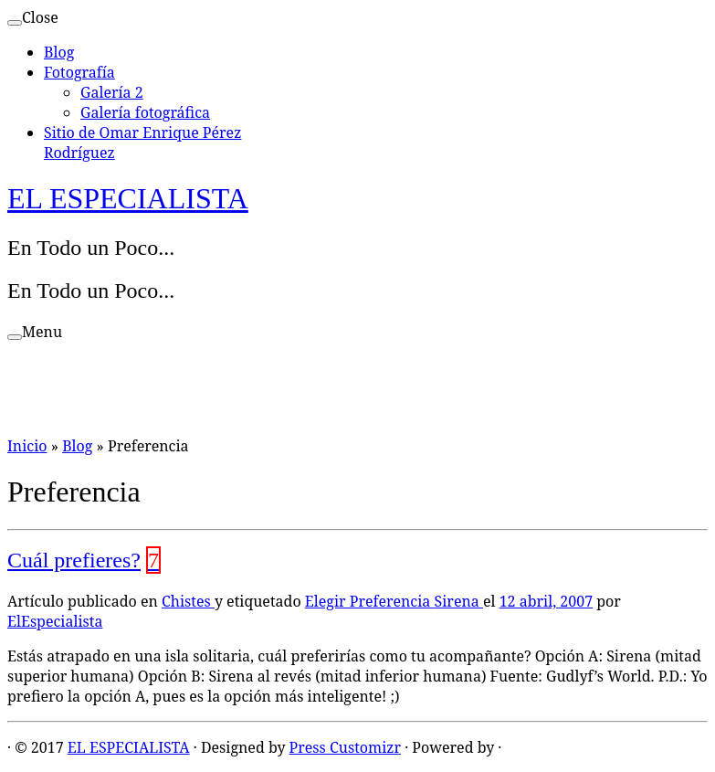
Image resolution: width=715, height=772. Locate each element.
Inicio (27, 446)
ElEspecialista (54, 621)
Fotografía (79, 72)
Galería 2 (111, 92)
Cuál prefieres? (74, 560)
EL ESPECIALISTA (127, 198)
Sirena (459, 601)
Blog (59, 52)
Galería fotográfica (145, 112)
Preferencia (392, 601)
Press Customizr (345, 747)
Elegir (327, 601)
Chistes (188, 601)
